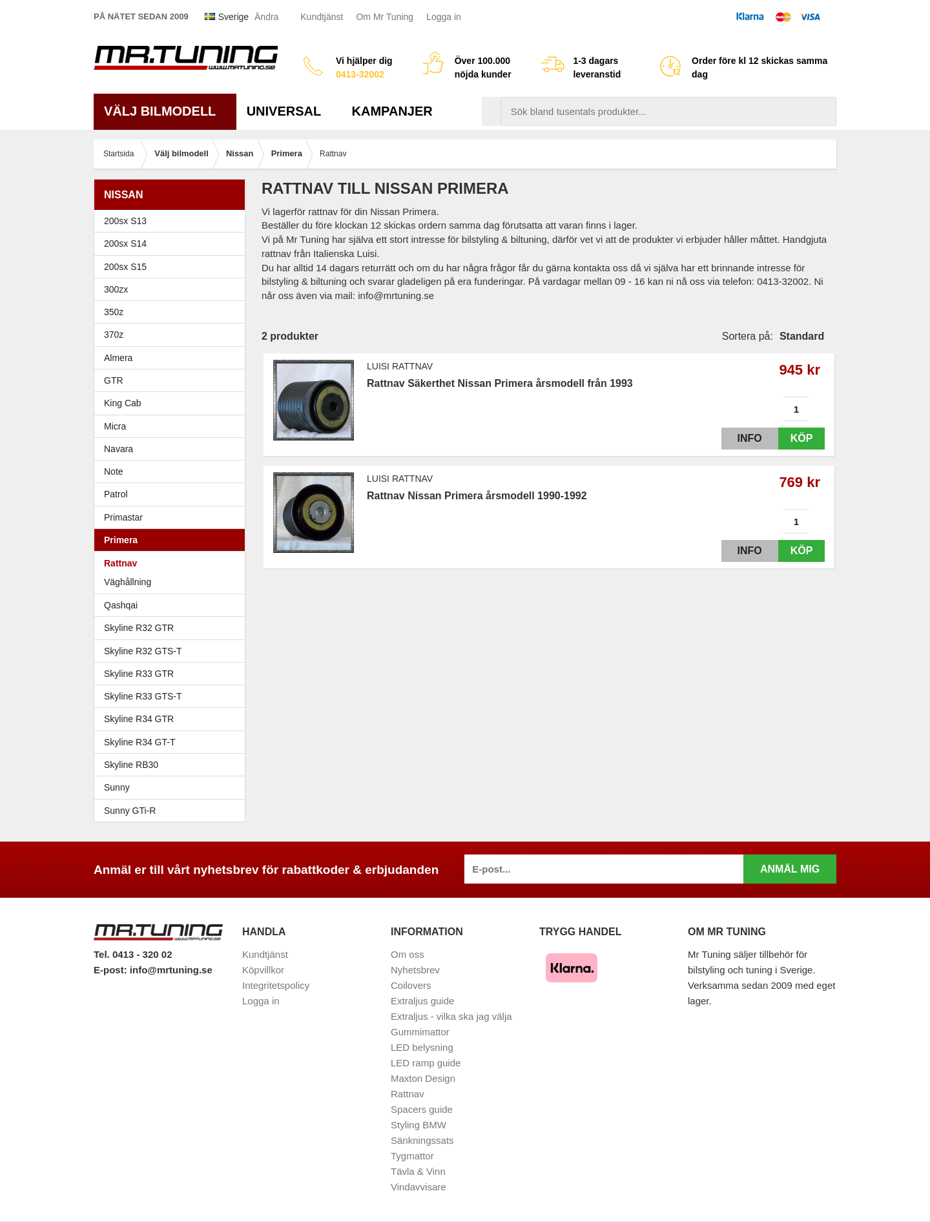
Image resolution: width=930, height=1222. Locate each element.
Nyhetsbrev (415, 969)
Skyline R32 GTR (173, 628)
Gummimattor (420, 1031)
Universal (289, 111)
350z (173, 312)
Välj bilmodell (165, 111)
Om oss (407, 954)
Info (738, 438)
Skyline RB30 (173, 765)
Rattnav (120, 563)
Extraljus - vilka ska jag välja (451, 1016)
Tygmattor (412, 1155)
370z (173, 334)
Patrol (116, 494)
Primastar (123, 517)
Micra (173, 426)
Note (113, 471)
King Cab (122, 403)
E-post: (112, 969)
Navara (173, 449)
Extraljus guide (422, 1000)
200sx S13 (173, 221)
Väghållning (127, 582)
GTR (173, 380)
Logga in (443, 17)
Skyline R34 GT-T (173, 742)
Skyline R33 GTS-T (173, 696)
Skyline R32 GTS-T (173, 651)
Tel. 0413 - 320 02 (133, 954)
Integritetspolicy (275, 985)
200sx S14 (173, 243)
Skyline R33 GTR (173, 673)
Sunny (173, 787)
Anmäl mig (790, 869)
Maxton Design (423, 1078)
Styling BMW (418, 1124)
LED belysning (422, 1047)
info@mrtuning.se (171, 969)
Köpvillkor (263, 969)
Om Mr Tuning (384, 17)
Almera (173, 358)
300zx (173, 289)
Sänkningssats (422, 1140)
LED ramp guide (425, 1062)
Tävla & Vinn (418, 1171)
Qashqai (121, 605)
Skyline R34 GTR (173, 719)
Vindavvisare (418, 1186)
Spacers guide (422, 1109)
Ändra (266, 17)
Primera (173, 540)
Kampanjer (392, 111)
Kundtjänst (321, 17)
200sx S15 (173, 267)
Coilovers (411, 985)
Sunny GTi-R (173, 810)
